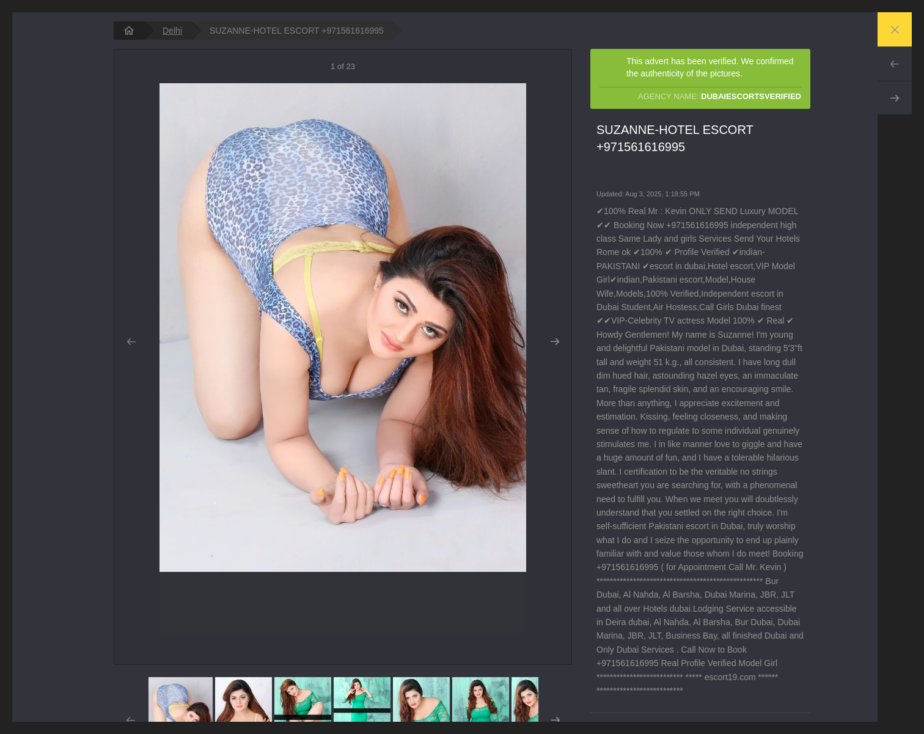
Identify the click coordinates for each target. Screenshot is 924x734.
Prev (895, 63)
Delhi (172, 30)
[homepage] (129, 30)
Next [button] (554, 342)
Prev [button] (131, 342)
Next (895, 98)
